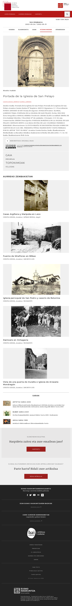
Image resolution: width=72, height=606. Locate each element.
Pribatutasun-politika (36, 570)
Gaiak (34, 29)
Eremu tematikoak (36, 544)
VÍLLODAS (10, 167)
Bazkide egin (36, 507)
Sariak (36, 559)
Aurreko (25, 14)
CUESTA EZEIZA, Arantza (11, 101)
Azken (10, 14)
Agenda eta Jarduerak (36, 556)
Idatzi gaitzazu (36, 520)
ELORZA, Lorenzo (25, 101)
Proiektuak (36, 548)
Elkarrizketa (23, 29)
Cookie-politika (36, 574)
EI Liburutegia (36, 552)
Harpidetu (38, 14)
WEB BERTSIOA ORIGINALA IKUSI (20, 141)
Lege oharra (36, 567)
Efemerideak (60, 29)
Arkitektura (10, 159)
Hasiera (12, 29)
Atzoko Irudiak (46, 29)
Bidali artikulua (36, 476)
